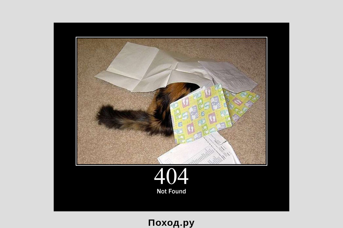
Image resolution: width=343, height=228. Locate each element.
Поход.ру (171, 222)
